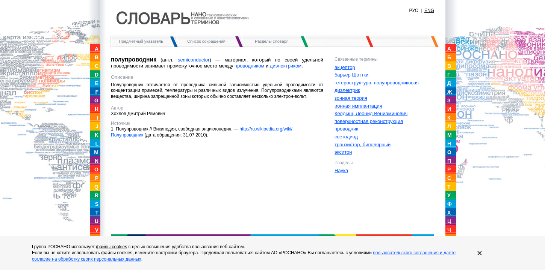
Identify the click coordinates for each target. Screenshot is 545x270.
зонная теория (351, 98)
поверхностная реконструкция (369, 121)
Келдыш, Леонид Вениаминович (371, 113)
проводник (346, 129)
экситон (343, 152)
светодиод (346, 137)
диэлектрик (347, 90)
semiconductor (194, 60)
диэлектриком (285, 66)
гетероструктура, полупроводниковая (377, 83)
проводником (249, 66)
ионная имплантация (358, 106)
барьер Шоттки (351, 75)
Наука (341, 170)
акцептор (345, 67)
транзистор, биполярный (363, 144)
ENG (429, 10)
